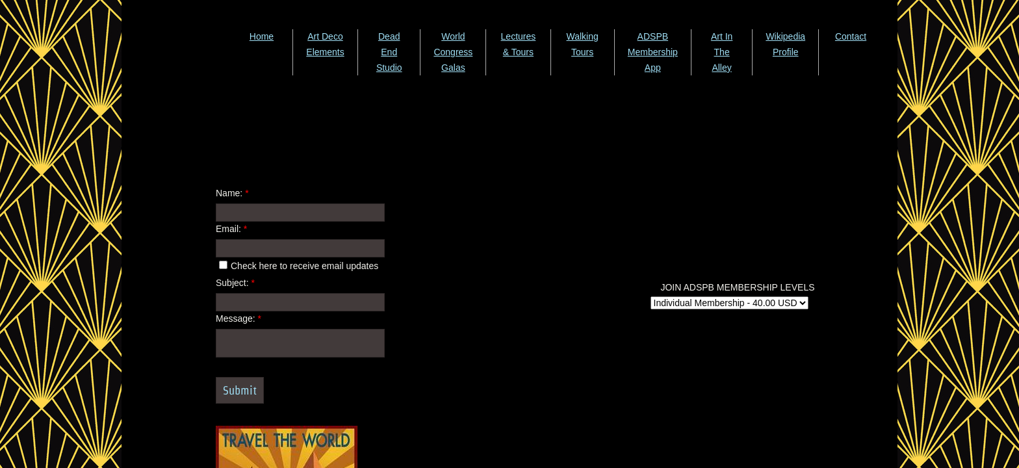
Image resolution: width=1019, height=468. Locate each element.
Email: (231, 229)
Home (262, 36)
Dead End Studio (389, 52)
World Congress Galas (452, 52)
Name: (232, 193)
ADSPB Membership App (653, 52)
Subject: (235, 283)
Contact (850, 36)
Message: (238, 318)
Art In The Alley (721, 52)
